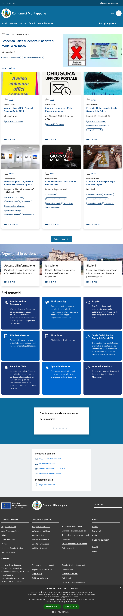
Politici (4, 543)
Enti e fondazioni (8, 539)
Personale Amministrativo (12, 548)
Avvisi (8, 34)
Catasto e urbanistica (40, 543)
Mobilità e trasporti (39, 548)
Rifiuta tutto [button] (71, 606)
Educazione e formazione (72, 526)
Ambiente (66, 539)
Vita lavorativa (38, 535)
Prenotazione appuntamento (43, 565)
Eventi (95, 551)
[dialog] (61, 600)
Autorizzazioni (68, 548)
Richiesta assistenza (40, 578)
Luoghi (95, 547)
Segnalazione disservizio (42, 569)
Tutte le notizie (61, 238)
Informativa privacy (70, 573)
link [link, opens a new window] (75, 602)
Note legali (66, 578)
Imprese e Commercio (40, 539)
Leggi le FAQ (37, 573)
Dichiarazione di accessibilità (73, 582)
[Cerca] (119, 13)
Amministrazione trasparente (74, 565)
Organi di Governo (8, 526)
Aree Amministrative (9, 530)
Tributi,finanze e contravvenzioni (75, 535)
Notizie (91, 100)
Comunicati (96, 530)
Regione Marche (8, 3)
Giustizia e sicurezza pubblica (74, 530)
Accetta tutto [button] (52, 607)
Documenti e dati (8, 552)
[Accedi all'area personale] (109, 3)
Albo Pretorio (67, 569)
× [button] (120, 587)
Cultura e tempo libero (41, 530)
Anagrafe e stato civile (41, 526)
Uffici (3, 535)
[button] (61, 612)
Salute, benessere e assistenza (74, 543)
